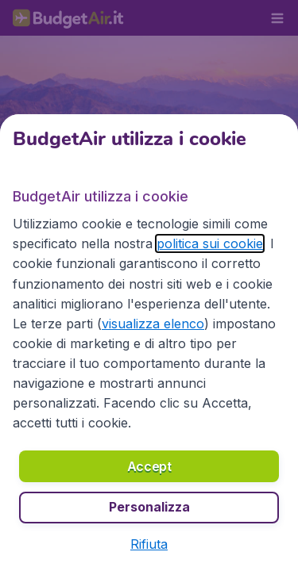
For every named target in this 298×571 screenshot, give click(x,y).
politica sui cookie (210, 243)
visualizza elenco (153, 323)
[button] (149, 544)
